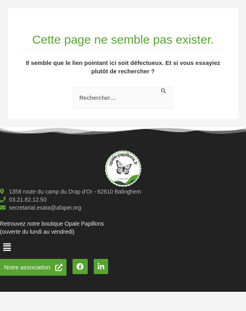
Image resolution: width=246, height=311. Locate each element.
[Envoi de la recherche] (164, 91)
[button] (7, 247)
